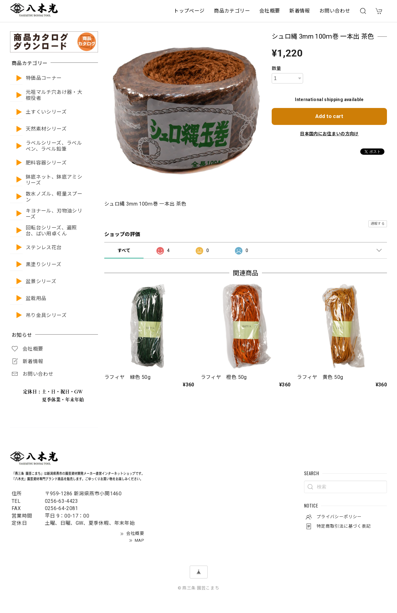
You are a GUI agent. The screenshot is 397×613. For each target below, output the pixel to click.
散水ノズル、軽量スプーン (54, 197)
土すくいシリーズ (46, 112)
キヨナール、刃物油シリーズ (54, 214)
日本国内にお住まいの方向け (329, 133)
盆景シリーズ (41, 281)
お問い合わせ (334, 11)
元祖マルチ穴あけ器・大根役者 (54, 95)
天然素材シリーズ (46, 129)
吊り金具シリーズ (46, 315)
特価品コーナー (44, 78)
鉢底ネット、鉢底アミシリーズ (54, 180)
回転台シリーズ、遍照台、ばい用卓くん (51, 231)
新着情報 (299, 11)
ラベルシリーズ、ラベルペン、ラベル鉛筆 (54, 146)
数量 (276, 68)
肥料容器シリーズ (46, 163)
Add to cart (329, 116)
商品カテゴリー (232, 11)
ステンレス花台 (44, 247)
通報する (378, 224)
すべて (123, 250)
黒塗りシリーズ (44, 264)
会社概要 (269, 11)
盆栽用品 (36, 298)
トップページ (189, 11)
